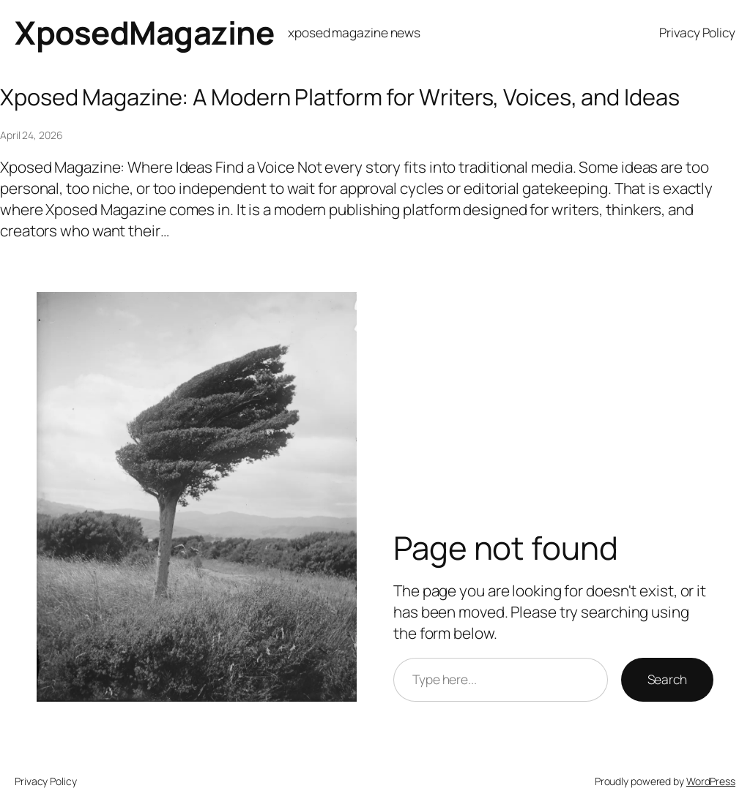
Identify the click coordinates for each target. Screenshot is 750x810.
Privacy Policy (697, 32)
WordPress (710, 781)
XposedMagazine (144, 32)
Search (667, 679)
